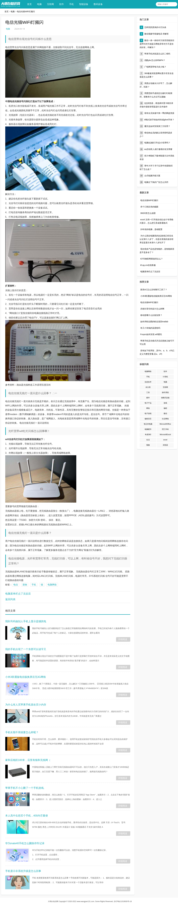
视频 (148, 445)
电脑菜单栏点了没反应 (18, 593)
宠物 (24, 584)
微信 (165, 413)
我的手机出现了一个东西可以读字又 (25, 649)
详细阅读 (122, 639)
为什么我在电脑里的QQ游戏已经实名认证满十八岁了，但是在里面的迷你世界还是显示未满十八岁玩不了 (156, 239)
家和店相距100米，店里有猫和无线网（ (27, 760)
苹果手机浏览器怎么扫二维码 (157, 54)
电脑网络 (52, 584)
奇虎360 (148, 435)
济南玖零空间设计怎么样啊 (152, 309)
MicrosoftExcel (165, 435)
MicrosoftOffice (165, 424)
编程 (165, 408)
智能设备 (84, 4)
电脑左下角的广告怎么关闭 (156, 182)
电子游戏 (148, 413)
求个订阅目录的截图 (149, 207)
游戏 (165, 403)
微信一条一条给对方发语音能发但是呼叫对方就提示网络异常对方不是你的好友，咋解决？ (157, 43)
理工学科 (165, 429)
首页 (30, 4)
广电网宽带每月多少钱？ (155, 67)
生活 (148, 440)
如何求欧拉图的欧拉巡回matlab (154, 321)
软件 (62, 4)
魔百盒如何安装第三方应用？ (157, 126)
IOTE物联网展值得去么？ (151, 259)
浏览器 (165, 445)
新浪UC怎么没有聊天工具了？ (153, 289)
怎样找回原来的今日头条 (155, 27)
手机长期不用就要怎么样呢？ (21, 732)
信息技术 (148, 382)
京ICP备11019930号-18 (123, 901)
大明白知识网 (53, 901)
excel (165, 440)
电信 (15, 584)
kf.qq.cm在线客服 (148, 265)
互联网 (51, 4)
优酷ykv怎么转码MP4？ (154, 60)
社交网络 (165, 419)
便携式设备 (165, 398)
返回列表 (10, 599)
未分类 (148, 387)
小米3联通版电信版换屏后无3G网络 (25, 677)
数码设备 (99, 4)
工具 (148, 392)
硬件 (148, 398)
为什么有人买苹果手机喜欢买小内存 (25, 704)
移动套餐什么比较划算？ (151, 315)
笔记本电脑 (148, 424)
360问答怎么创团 (148, 213)
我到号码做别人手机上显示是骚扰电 (25, 621)
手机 (72, 4)
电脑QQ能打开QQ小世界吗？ (157, 143)
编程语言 (148, 419)
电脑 (40, 4)
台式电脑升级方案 (152, 175)
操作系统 (165, 392)
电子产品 (148, 403)
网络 (148, 408)
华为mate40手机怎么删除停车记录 (24, 843)
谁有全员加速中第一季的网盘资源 (159, 113)
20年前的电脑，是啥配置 (151, 229)
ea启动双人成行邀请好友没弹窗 (158, 149)
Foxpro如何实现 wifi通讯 (151, 334)
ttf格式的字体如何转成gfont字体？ (159, 120)
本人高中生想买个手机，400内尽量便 (26, 815)
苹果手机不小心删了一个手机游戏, (24, 787)
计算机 (165, 377)
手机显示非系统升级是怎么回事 (23, 871)
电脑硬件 (148, 429)
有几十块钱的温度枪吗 (150, 328)
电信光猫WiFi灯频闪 (26, 11)
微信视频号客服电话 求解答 (156, 34)
